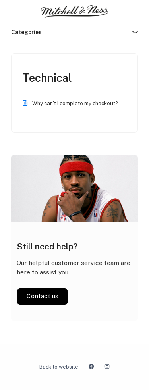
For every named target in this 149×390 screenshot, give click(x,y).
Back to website (58, 367)
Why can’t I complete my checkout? (75, 103)
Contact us (42, 296)
